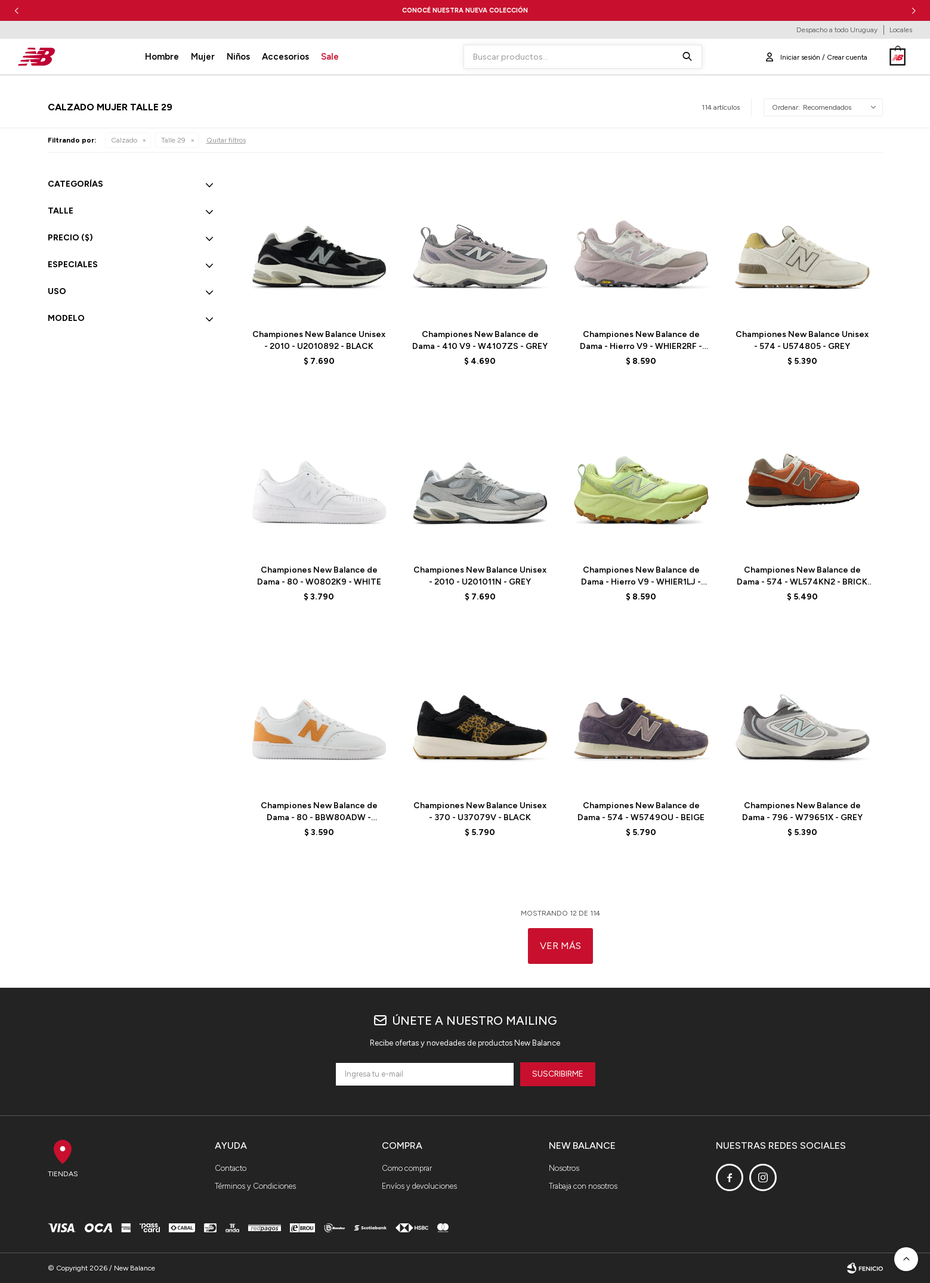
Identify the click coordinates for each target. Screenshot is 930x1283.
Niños (238, 56)
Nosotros (564, 1168)
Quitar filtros (226, 140)
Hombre (162, 56)
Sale (330, 56)
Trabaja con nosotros (583, 1186)
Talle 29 (173, 140)
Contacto (230, 1168)
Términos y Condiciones (255, 1186)
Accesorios (285, 56)
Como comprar (407, 1168)
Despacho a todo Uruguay (837, 30)
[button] (913, 10)
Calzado (124, 140)
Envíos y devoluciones (419, 1186)
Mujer (203, 56)
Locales (900, 30)
